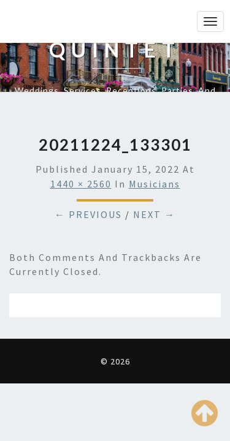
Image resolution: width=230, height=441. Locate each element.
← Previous (88, 214)
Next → (154, 214)
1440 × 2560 (81, 184)
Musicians (154, 184)
